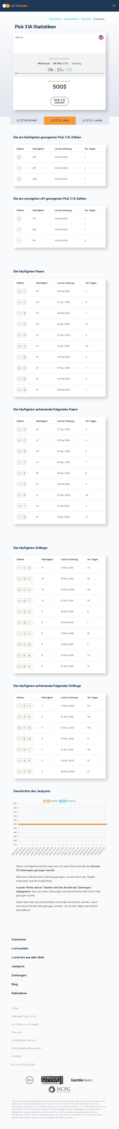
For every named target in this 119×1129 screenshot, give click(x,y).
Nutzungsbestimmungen (26, 1048)
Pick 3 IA (86, 19)
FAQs (15, 1008)
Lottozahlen (71, 19)
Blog (15, 984)
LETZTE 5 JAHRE (92, 120)
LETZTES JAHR (60, 120)
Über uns (17, 1032)
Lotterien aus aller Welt (28, 957)
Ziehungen (19, 975)
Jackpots (18, 966)
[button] (114, 6)
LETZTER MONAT (27, 120)
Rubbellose (19, 993)
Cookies (16, 1056)
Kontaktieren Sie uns (24, 1040)
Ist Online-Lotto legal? (25, 1024)
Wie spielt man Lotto (24, 1016)
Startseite (55, 19)
